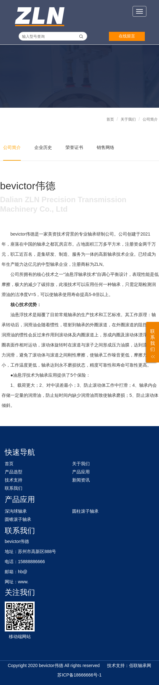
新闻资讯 (81, 479)
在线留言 (127, 36)
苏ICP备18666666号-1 (79, 674)
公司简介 (150, 119)
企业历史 (43, 147)
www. (23, 581)
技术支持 (13, 479)
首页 (110, 119)
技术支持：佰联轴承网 (129, 665)
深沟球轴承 (16, 511)
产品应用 (81, 471)
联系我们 (13, 488)
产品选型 (13, 471)
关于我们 (128, 119)
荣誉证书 (74, 147)
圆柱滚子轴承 (85, 511)
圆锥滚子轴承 (18, 519)
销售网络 (105, 147)
